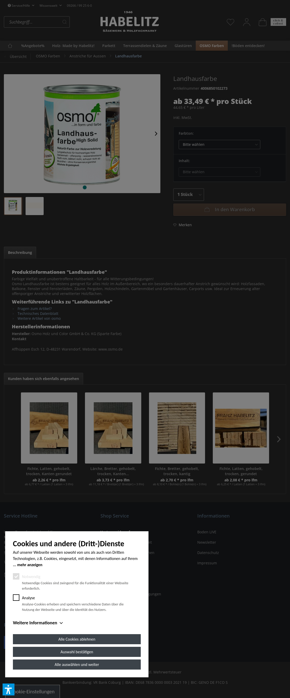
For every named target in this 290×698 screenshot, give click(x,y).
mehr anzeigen (29, 564)
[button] (8, 689)
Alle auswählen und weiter (77, 664)
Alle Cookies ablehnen (76, 639)
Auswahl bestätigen (76, 651)
